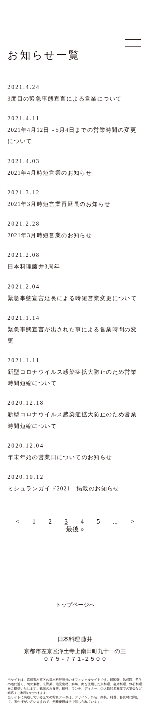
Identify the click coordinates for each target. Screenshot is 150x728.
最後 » (75, 529)
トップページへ (75, 604)
